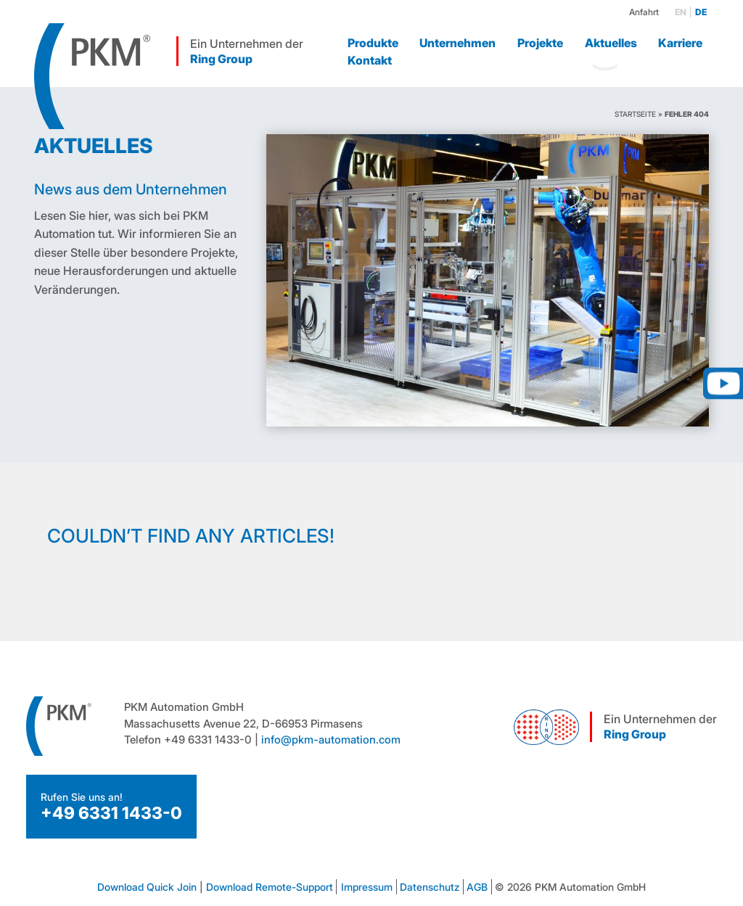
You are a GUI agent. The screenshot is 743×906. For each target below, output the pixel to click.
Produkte (373, 43)
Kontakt (370, 60)
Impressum (367, 887)
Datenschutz (429, 887)
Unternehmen (457, 43)
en (680, 12)
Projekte (540, 43)
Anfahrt (644, 12)
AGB (477, 887)
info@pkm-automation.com (331, 739)
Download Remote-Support (269, 887)
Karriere (680, 43)
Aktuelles (611, 43)
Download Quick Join (147, 887)
